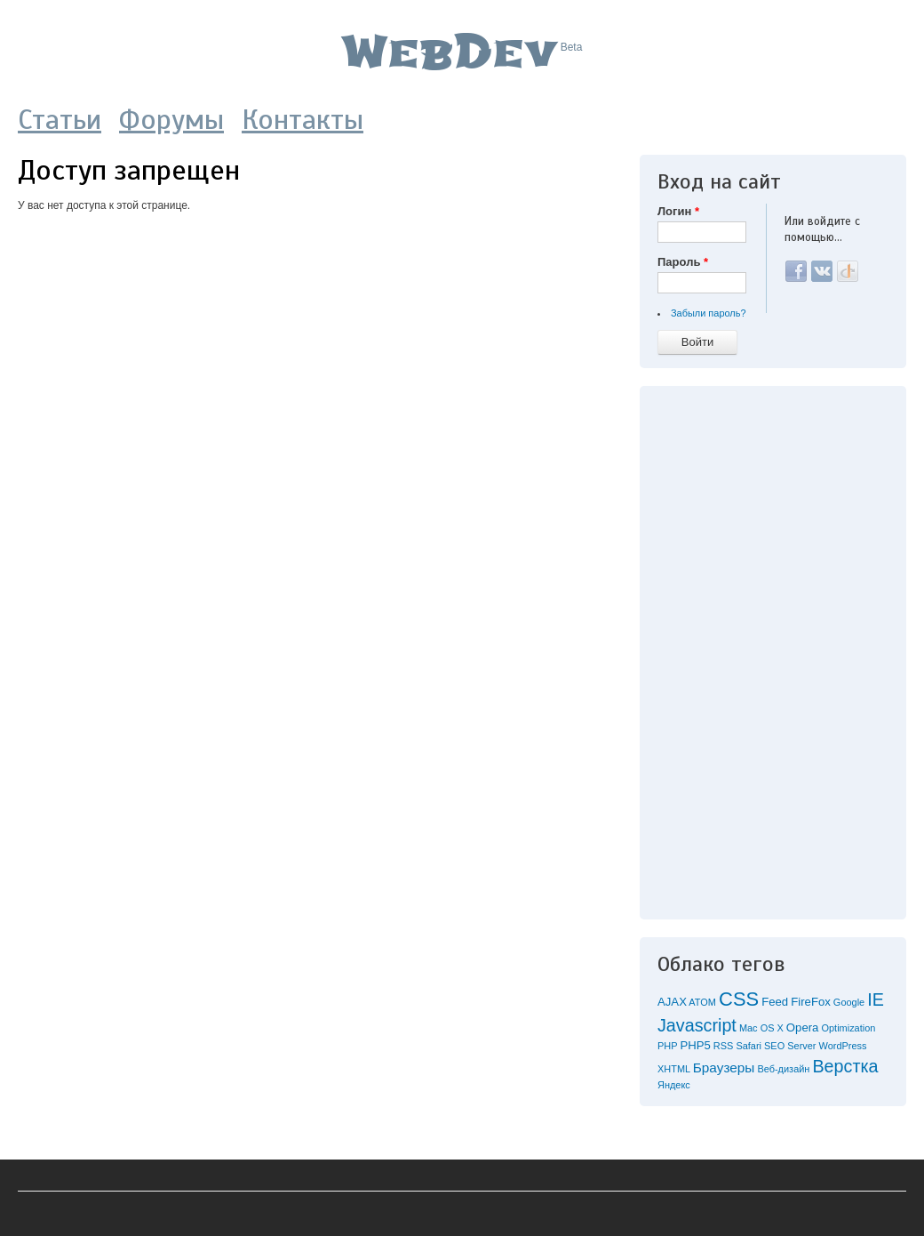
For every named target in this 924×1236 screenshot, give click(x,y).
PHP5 (695, 1045)
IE (875, 999)
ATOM (702, 1002)
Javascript (697, 1025)
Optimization (848, 1028)
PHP (667, 1045)
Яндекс (673, 1084)
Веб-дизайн (783, 1068)
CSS (739, 999)
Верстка (845, 1066)
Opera (802, 1027)
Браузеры (724, 1067)
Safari (748, 1045)
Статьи (59, 119)
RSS (723, 1045)
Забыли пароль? (708, 313)
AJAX (672, 1001)
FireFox (811, 1001)
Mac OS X (761, 1028)
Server (801, 1045)
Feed (774, 1001)
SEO (774, 1045)
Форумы (171, 119)
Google (848, 1002)
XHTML (673, 1068)
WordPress (843, 1045)
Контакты (302, 119)
